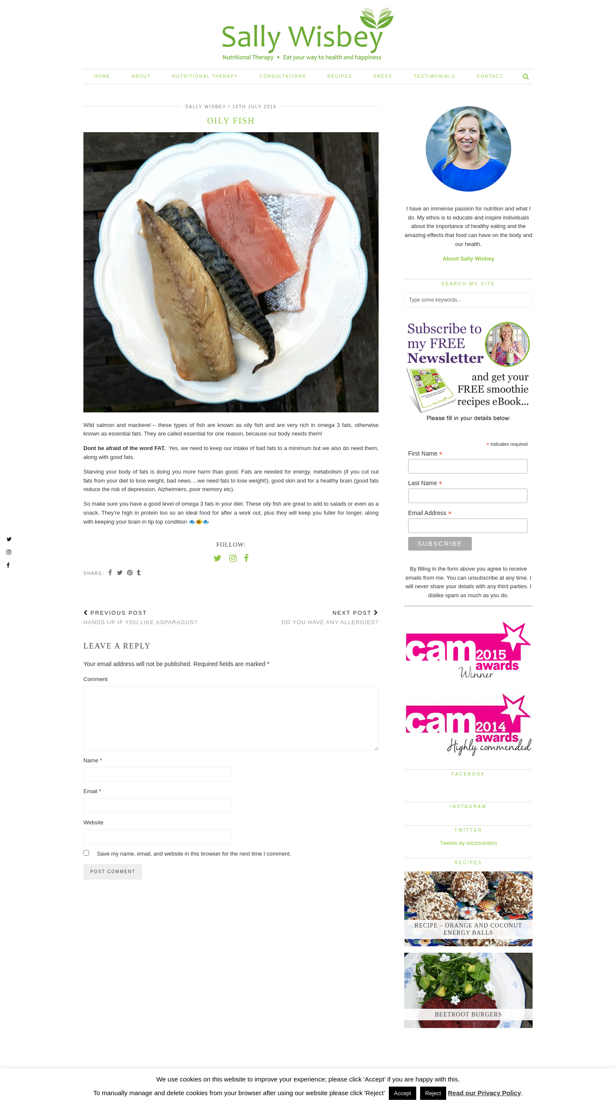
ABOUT (141, 76)
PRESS (382, 76)
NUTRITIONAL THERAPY (205, 76)
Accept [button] (402, 1093)
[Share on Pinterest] (132, 573)
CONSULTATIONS (283, 76)
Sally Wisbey (205, 106)
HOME (102, 76)
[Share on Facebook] (111, 573)
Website (93, 822)
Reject (433, 1093)
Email (92, 791)
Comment (95, 679)
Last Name (425, 483)
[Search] (526, 76)
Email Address (430, 513)
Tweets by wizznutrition (468, 843)
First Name (425, 454)
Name (92, 760)
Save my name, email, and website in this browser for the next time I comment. (194, 853)
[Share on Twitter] (121, 573)
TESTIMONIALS (434, 76)
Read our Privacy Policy (484, 1092)
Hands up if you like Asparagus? (140, 618)
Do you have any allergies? (330, 618)
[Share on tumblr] (141, 573)
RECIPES (339, 76)
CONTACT (490, 76)
